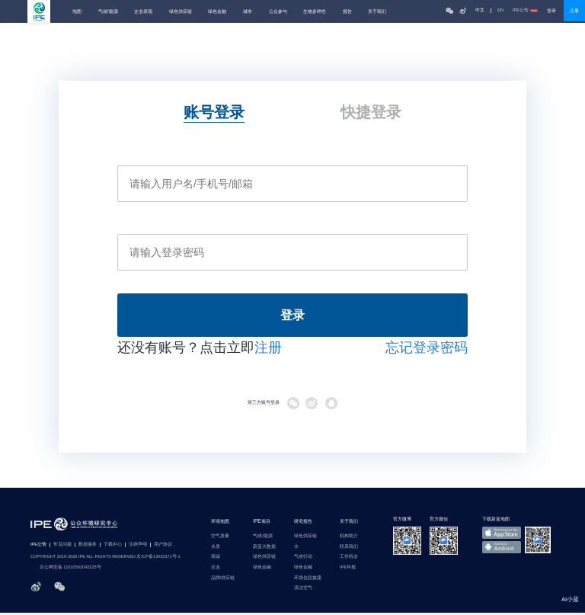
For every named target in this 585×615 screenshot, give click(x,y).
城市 (247, 11)
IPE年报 (348, 570)
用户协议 (163, 547)
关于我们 (377, 11)
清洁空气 (303, 590)
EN (500, 10)
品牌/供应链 (223, 580)
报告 (347, 11)
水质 (215, 549)
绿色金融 (217, 11)
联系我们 (349, 549)
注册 (574, 10)
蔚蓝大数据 (264, 549)
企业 (215, 570)
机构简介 (349, 538)
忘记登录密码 (426, 350)
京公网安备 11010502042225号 (65, 570)
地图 (77, 11)
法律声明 (138, 547)
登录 (551, 10)
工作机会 (349, 560)
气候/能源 (108, 11)
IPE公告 (525, 10)
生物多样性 (314, 11)
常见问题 (62, 547)
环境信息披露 (307, 580)
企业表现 (143, 11)
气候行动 (303, 560)
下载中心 (113, 547)
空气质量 (220, 538)
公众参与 (278, 11)
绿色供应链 (180, 11)
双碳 (215, 560)
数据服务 (87, 547)
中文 (479, 10)
